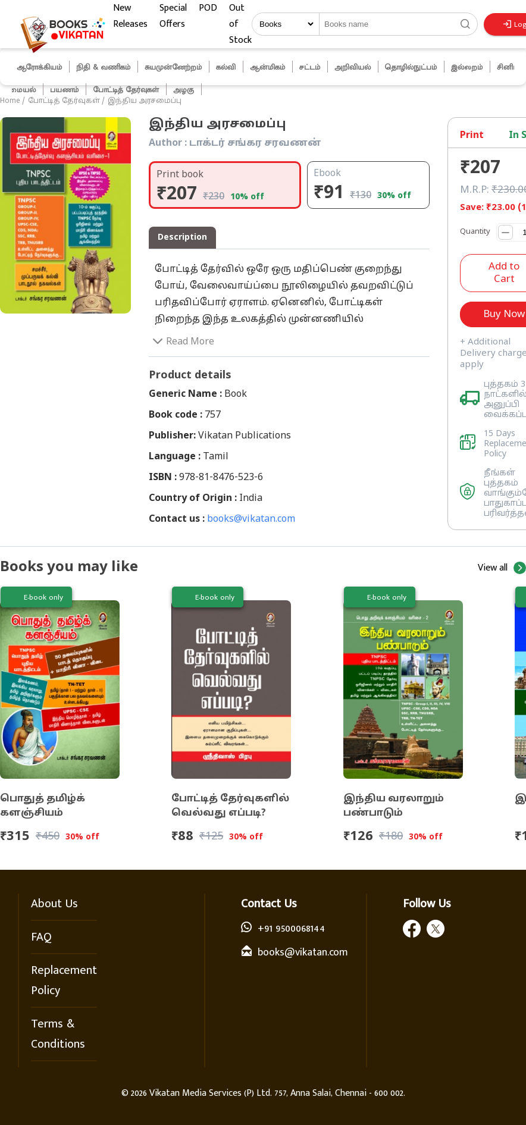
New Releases (130, 16)
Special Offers (173, 16)
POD (208, 8)
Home (10, 101)
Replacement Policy (64, 980)
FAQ (41, 937)
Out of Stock (240, 24)
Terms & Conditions (58, 1034)
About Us (54, 904)
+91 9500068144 (291, 929)
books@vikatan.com (251, 519)
